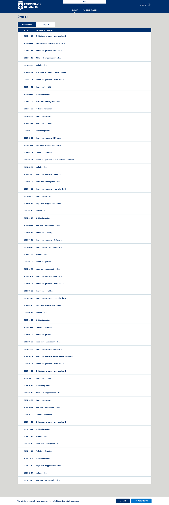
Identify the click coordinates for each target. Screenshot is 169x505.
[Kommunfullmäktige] (46, 87)
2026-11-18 (28, 444)
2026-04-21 (28, 72)
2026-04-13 (28, 36)
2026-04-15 (28, 50)
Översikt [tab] (75, 10)
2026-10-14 (28, 385)
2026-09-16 (28, 313)
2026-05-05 (28, 116)
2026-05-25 (28, 167)
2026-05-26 (28, 174)
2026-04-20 (28, 65)
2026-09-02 (28, 276)
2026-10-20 (28, 400)
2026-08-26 (28, 269)
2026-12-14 (28, 473)
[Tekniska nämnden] (45, 108)
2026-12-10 (28, 465)
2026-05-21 (28, 145)
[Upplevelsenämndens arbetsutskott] (52, 43)
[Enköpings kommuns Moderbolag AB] (52, 36)
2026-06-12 (28, 203)
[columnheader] (28, 30)
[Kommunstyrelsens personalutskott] (52, 188)
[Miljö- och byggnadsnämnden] (49, 57)
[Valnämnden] (42, 65)
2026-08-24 (28, 254)
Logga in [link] (145, 5)
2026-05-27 (28, 182)
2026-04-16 (28, 58)
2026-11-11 (28, 429)
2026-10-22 (28, 415)
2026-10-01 (28, 356)
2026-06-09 (28, 196)
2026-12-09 (28, 458)
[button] (123, 501)
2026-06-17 (28, 218)
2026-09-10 (28, 298)
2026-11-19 (28, 451)
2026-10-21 (28, 407)
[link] (29, 5)
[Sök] (84, 2)
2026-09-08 (28, 283)
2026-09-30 (28, 349)
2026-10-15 (28, 393)
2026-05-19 (28, 123)
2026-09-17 (28, 327)
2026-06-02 (28, 189)
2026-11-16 (28, 436)
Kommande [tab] (27, 24)
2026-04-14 (28, 43)
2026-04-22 (28, 94)
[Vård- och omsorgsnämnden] (49, 101)
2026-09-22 (28, 334)
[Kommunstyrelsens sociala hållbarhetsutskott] (56, 159)
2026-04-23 (28, 109)
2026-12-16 (28, 480)
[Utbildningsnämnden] (46, 94)
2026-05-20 (28, 131)
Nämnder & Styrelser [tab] (89, 10)
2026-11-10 (28, 422)
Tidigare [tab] (45, 24)
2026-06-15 (28, 211)
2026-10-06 (28, 364)
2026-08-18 (28, 240)
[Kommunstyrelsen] (45, 116)
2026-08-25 (28, 262)
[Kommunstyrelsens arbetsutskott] (51, 79)
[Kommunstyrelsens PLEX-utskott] (51, 50)
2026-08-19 (28, 247)
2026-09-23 (28, 342)
